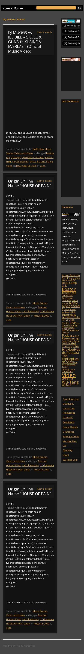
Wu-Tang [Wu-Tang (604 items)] (70, 382)
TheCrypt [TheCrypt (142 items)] (67, 346)
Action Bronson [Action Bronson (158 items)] (71, 275)
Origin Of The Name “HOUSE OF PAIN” (29, 183)
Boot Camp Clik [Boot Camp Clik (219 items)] (69, 284)
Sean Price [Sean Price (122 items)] (67, 341)
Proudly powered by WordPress (19, 645)
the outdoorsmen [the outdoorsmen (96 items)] (69, 363)
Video (9, 165)
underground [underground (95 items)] (68, 369)
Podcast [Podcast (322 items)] (68, 335)
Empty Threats (70, 427)
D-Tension (68, 417)
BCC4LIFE (68, 404)
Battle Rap (38, 149)
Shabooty (68, 450)
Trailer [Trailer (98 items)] (65, 367)
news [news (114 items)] (72, 330)
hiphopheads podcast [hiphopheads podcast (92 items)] (69, 310)
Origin (27, 315)
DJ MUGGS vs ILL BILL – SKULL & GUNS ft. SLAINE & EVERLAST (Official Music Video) (25, 42)
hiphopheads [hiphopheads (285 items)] (71, 307)
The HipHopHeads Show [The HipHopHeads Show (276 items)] (70, 359)
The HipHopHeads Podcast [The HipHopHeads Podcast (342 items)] (71, 349)
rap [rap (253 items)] (76, 338)
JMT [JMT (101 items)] (63, 319)
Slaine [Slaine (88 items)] (76, 341)
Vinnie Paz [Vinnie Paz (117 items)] (67, 378)
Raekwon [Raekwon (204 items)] (68, 338)
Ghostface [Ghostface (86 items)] (66, 300)
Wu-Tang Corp (70, 459)
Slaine (49, 161)
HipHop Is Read (71, 436)
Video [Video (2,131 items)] (69, 375)
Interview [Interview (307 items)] (69, 314)
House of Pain (13, 311)
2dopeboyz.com (71, 399)
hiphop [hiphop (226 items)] (74, 303)
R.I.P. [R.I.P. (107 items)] (77, 335)
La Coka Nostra (20, 161)
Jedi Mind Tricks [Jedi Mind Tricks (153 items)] (71, 317)
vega (42, 165)
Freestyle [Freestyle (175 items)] (67, 298)
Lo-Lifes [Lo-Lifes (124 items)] (70, 325)
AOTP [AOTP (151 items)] (65, 277)
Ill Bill (8, 161)
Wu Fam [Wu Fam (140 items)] (66, 385)
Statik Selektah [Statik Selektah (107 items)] (69, 343)
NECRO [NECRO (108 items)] (65, 330)
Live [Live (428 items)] (73, 322)
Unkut (66, 455)
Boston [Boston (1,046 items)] (69, 289)
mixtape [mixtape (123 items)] (70, 327)
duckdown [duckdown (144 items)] (67, 295)
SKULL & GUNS (37, 161)
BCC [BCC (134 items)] (73, 280)
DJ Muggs (16, 157)
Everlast (49, 157)
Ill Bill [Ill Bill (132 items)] (72, 311)
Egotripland (68, 422)
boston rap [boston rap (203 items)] (69, 293)
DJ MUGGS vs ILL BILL (33, 157)
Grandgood (68, 431)
